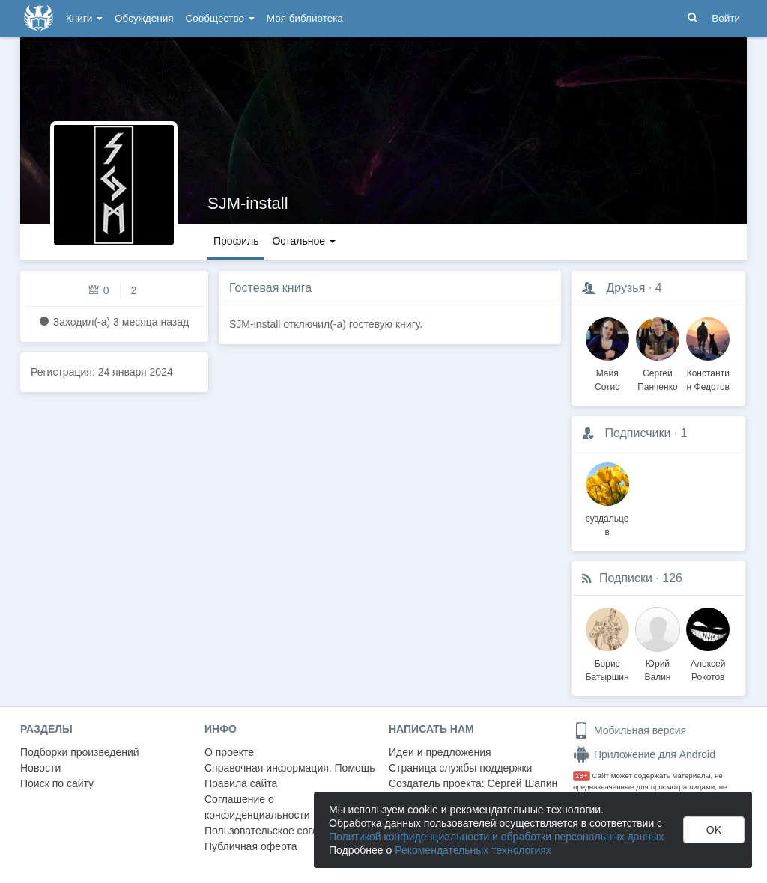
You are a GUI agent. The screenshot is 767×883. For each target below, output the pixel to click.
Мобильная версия (629, 730)
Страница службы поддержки (460, 768)
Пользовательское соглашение (280, 831)
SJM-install (247, 203)
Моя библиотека (305, 18)
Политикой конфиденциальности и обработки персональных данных (496, 837)
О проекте (229, 752)
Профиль (235, 241)
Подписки (625, 578)
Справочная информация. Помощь (289, 768)
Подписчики (637, 433)
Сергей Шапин (522, 783)
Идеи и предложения (440, 752)
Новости (40, 768)
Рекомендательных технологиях (473, 850)
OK (713, 830)
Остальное (304, 241)
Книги (84, 18)
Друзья (625, 287)
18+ (581, 776)
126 (672, 578)
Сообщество (220, 18)
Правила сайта (240, 783)
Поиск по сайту (57, 783)
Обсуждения (144, 18)
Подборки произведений (79, 752)
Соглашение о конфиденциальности (257, 807)
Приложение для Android (644, 754)
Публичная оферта (250, 846)
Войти (726, 18)
